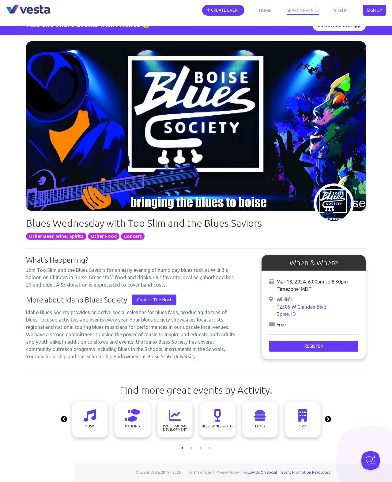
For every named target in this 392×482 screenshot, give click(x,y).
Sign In (341, 10)
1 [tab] (182, 448)
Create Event (223, 10)
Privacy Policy (227, 472)
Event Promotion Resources (305, 472)
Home (265, 10)
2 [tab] (191, 448)
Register (313, 346)
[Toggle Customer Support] (370, 460)
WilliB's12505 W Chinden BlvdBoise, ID (301, 307)
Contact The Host (154, 299)
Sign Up (374, 10)
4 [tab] (210, 448)
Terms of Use (199, 472)
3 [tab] (201, 448)
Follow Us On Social (260, 472)
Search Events (303, 10)
